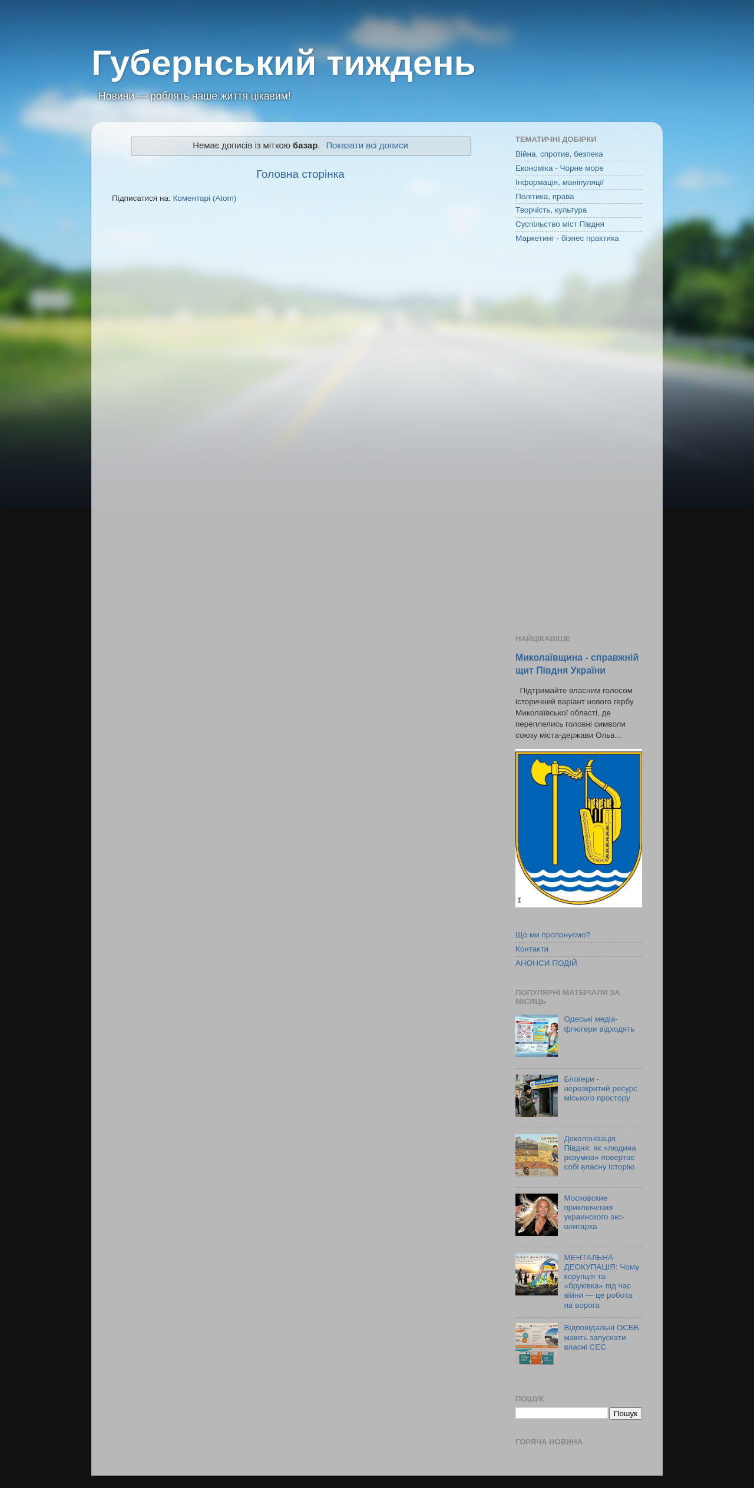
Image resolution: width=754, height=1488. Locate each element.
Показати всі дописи (367, 145)
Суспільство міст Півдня (559, 224)
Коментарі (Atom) (204, 198)
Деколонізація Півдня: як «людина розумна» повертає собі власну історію (600, 1153)
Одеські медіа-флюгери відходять (599, 1024)
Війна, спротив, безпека (559, 154)
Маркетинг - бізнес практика (567, 238)
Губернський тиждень (283, 62)
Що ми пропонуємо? (552, 934)
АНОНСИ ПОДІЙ (546, 963)
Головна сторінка (300, 174)
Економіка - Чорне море (559, 168)
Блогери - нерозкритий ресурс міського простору (600, 1088)
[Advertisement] (578, 440)
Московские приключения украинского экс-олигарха (594, 1212)
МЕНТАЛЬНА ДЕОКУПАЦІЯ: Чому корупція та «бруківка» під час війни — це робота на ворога (601, 1281)
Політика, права (544, 196)
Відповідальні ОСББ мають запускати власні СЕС (601, 1337)
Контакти (531, 949)
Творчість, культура (551, 210)
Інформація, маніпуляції (559, 182)
